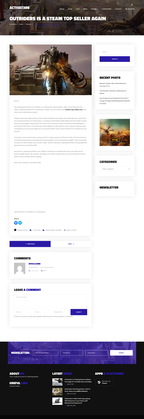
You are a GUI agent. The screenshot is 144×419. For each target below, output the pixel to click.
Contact (118, 9)
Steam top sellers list (74, 110)
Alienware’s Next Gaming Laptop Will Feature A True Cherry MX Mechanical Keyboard (77, 401)
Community (106, 9)
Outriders (58, 230)
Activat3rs (19, 7)
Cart (77, 9)
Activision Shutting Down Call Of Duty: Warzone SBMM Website (77, 390)
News (85, 9)
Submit (79, 312)
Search (115, 59)
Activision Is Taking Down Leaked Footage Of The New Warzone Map (78, 380)
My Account (129, 9)
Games (94, 9)
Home (62, 9)
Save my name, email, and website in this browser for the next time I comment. (44, 316)
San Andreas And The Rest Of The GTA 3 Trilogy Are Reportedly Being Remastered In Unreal (115, 101)
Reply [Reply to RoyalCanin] (44, 271)
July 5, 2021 (34, 271)
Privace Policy (15, 386)
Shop (70, 9)
